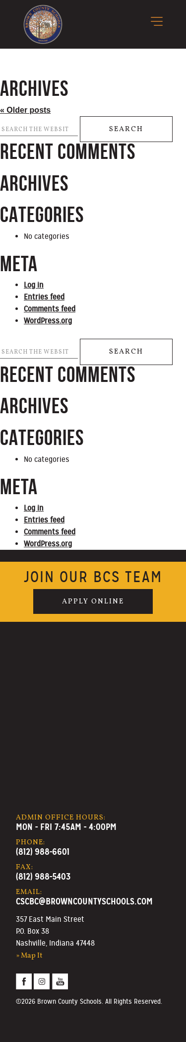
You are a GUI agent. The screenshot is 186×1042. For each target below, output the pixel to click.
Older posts (25, 110)
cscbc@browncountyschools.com (84, 901)
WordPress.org (48, 321)
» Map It (29, 956)
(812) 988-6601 (42, 851)
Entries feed (44, 297)
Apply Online (93, 601)
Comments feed (49, 309)
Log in (34, 285)
